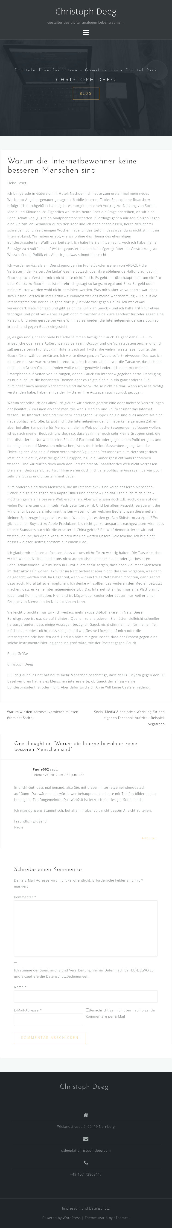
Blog (86, 93)
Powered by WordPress (61, 1218)
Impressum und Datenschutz (86, 1208)
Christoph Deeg (86, 11)
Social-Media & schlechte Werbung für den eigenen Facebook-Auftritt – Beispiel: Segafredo (129, 718)
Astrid (103, 1218)
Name (20, 987)
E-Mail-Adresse (28, 1010)
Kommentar (25, 897)
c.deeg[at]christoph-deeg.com (86, 1150)
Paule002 (41, 769)
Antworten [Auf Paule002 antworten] (149, 838)
